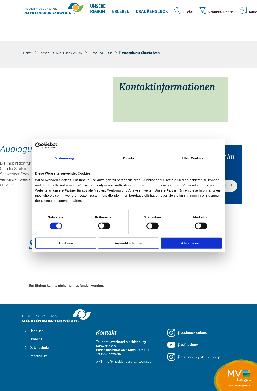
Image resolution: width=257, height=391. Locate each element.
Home (27, 53)
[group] (128, 187)
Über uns (36, 331)
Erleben (120, 11)
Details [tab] (128, 158)
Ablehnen (65, 243)
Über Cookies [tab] (193, 158)
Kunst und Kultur (100, 53)
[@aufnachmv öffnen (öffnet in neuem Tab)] (199, 345)
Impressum (38, 356)
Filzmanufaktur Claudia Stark (139, 53)
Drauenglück (152, 11)
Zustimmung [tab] (64, 158)
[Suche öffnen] (183, 10)
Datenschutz (39, 348)
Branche (36, 339)
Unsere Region (98, 8)
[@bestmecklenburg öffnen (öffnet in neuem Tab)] (199, 333)
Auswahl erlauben (128, 243)
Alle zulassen (191, 243)
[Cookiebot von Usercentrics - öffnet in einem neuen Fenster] (54, 145)
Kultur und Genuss (69, 53)
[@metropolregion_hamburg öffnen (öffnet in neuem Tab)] (199, 357)
